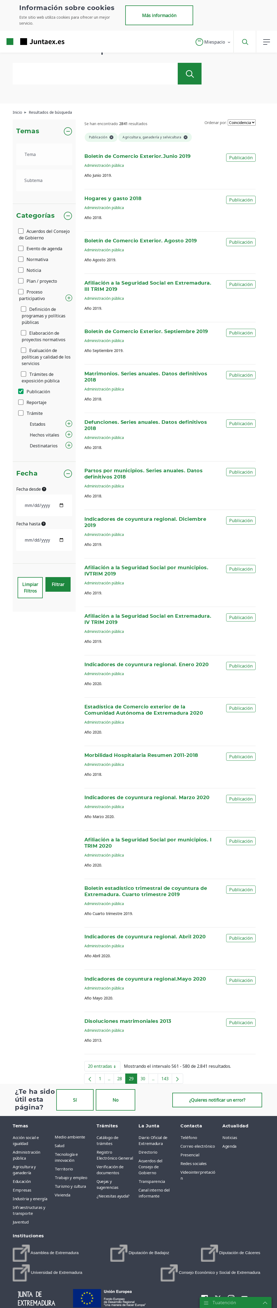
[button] (213, 42)
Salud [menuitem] (59, 1145)
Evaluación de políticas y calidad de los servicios (46, 356)
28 (121, 1080)
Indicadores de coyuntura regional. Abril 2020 (145, 937)
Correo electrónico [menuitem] (197, 1146)
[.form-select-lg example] (44, 154)
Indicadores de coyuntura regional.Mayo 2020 (145, 979)
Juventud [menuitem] (20, 1222)
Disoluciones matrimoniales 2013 (128, 1021)
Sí (75, 1100)
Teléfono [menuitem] (188, 1137)
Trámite (31, 413)
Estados (37, 424)
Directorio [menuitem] (147, 1152)
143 (166, 1080)
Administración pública (104, 165)
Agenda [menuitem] (229, 1146)
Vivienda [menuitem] (62, 1195)
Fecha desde (31, 489)
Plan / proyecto (38, 281)
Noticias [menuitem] (229, 1137)
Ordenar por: (216, 122)
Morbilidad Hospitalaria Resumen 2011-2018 (141, 755)
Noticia (30, 270)
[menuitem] (46, 1253)
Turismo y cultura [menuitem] (70, 1186)
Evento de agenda (40, 249)
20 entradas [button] (104, 1067)
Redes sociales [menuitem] (193, 1163)
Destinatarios (44, 446)
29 (133, 1080)
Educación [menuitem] (22, 1181)
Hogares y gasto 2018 (113, 198)
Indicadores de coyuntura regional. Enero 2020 (146, 664)
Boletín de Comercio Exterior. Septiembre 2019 (146, 331)
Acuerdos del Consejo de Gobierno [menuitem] (150, 1166)
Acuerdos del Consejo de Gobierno (44, 234)
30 (144, 1080)
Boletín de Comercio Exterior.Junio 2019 (137, 156)
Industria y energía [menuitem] (30, 1198)
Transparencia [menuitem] (151, 1181)
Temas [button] (27, 131)
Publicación (34, 392)
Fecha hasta (31, 523)
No (115, 1100)
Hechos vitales (44, 435)
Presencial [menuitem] (189, 1154)
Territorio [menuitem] (64, 1169)
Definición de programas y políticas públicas (43, 315)
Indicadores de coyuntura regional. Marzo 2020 (147, 797)
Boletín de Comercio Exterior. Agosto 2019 (140, 241)
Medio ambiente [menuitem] (70, 1137)
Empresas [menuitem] (22, 1190)
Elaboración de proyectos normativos (43, 336)
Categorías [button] (35, 216)
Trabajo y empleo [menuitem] (71, 1177)
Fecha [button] (27, 473)
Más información (159, 15)
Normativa (33, 259)
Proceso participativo (32, 295)
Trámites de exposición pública (41, 377)
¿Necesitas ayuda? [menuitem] (113, 1196)
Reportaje (33, 402)
